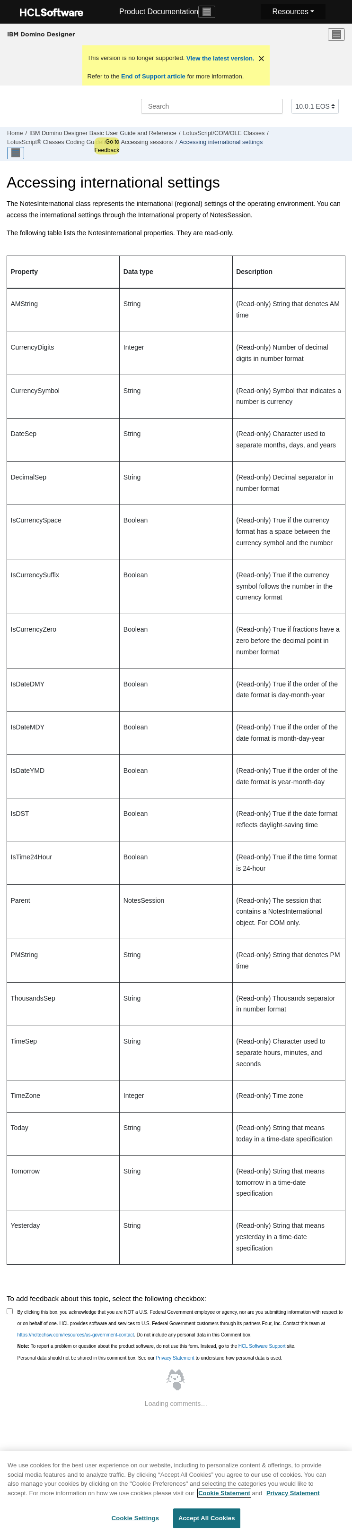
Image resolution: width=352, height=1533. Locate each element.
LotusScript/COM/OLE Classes (223, 133)
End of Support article (153, 76)
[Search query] (212, 106)
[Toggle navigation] (206, 12)
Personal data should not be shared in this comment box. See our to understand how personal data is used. (150, 1358)
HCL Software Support (262, 1346)
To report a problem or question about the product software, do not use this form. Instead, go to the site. (157, 1346)
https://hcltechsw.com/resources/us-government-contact (76, 1334)
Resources (290, 12)
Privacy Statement (175, 1358)
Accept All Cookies (206, 1522)
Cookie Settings (135, 1522)
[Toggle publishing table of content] (15, 153)
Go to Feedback (106, 146)
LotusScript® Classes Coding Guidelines (60, 142)
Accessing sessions (147, 142)
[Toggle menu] (336, 34)
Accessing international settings (221, 142)
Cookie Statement (224, 1497)
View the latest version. (219, 58)
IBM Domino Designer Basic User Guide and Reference (102, 133)
